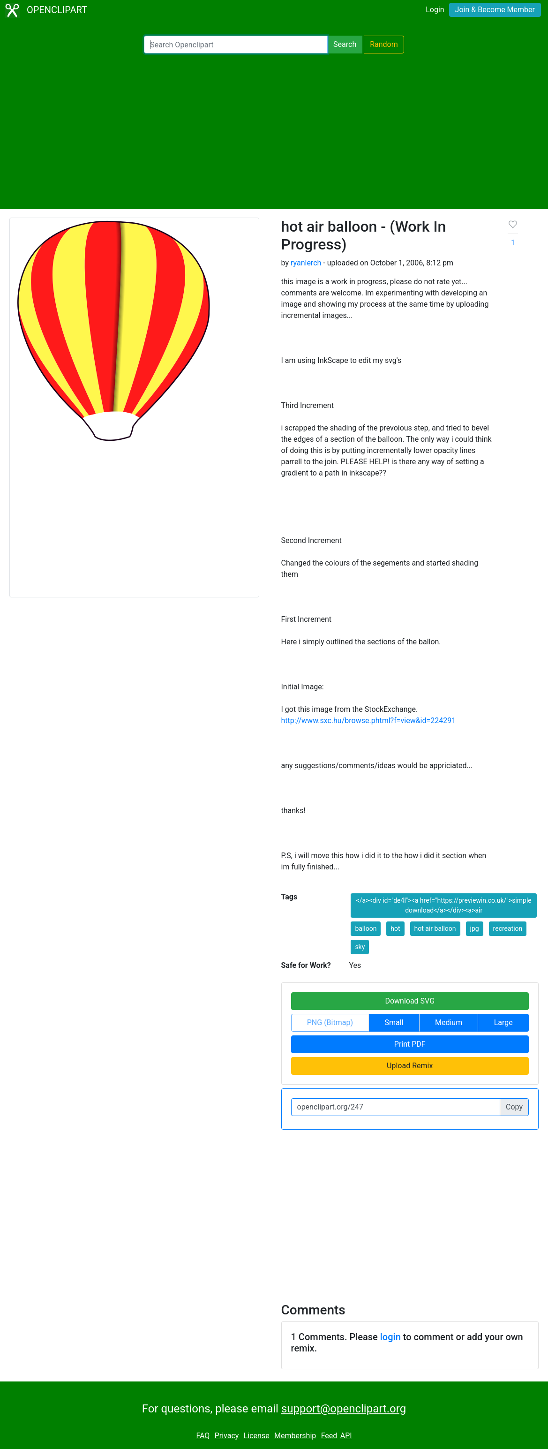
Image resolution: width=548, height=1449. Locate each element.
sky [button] (360, 947)
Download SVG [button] (410, 1000)
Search (344, 44)
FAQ (203, 1435)
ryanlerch (306, 262)
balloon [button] (365, 928)
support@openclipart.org (343, 1408)
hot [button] (395, 928)
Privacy (227, 1435)
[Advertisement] (274, 131)
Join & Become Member (495, 9)
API (346, 1435)
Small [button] (393, 1022)
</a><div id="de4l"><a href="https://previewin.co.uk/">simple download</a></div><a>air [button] (444, 905)
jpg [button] (474, 928)
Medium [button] (448, 1022)
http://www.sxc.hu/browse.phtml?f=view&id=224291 (368, 720)
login (390, 1337)
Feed (329, 1435)
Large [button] (503, 1022)
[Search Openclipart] (236, 44)
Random (384, 44)
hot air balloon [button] (435, 928)
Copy (514, 1106)
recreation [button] (508, 928)
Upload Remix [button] (410, 1065)
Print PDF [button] (410, 1044)
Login (435, 9)
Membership (295, 1435)
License (257, 1435)
